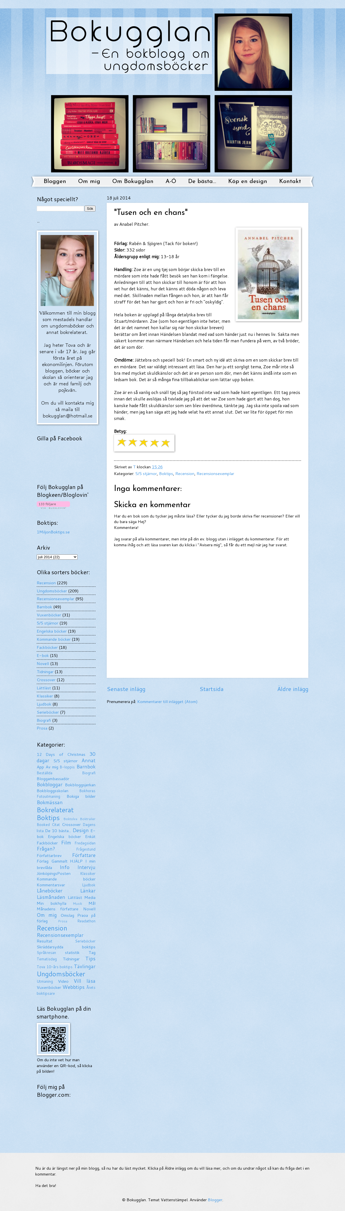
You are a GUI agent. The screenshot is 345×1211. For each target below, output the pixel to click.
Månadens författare (57, 909)
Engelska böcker (52, 631)
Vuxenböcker (49, 615)
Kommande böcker (54, 639)
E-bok (43, 655)
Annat (88, 760)
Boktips (166, 473)
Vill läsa (84, 980)
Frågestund (85, 849)
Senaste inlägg (126, 689)
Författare (83, 855)
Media (89, 897)
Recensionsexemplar (215, 473)
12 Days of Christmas (61, 754)
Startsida (211, 689)
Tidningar (45, 672)
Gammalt (59, 861)
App (40, 767)
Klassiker (45, 696)
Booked (43, 824)
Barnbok (44, 607)
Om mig (89, 181)
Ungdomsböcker (52, 591)
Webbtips (73, 987)
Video (63, 981)
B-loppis (67, 767)
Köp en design (247, 181)
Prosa (42, 728)
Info (64, 867)
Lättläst (44, 688)
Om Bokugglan (132, 181)
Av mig (52, 767)
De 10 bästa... (58, 831)
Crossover (46, 680)
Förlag (42, 861)
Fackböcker (47, 647)
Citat (56, 824)
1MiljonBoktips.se (53, 532)
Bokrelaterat (55, 810)
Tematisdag (47, 958)
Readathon (86, 920)
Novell (43, 663)
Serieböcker (48, 712)
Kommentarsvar (51, 885)
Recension (184, 473)
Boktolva (70, 818)
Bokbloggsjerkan (80, 785)
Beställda (44, 772)
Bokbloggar (49, 784)
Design (81, 830)
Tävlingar (84, 966)
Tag (91, 952)
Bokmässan (50, 802)
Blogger (215, 1200)
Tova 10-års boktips (55, 966)
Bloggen (55, 181)
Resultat (44, 941)
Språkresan (46, 952)
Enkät (90, 836)
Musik (77, 903)
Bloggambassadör (53, 779)
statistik (72, 952)
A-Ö (170, 181)
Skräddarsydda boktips (66, 947)
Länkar (87, 890)
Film (66, 842)
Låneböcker (49, 890)
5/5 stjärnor (146, 473)
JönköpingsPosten (54, 873)
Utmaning (45, 981)
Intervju (86, 867)
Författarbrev (49, 855)
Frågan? (46, 848)
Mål (91, 903)
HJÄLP (76, 861)
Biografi (44, 720)
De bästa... (202, 181)
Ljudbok (44, 704)
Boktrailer (87, 818)
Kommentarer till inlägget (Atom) (167, 701)
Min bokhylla (51, 903)
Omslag (67, 915)
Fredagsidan (84, 843)
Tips (90, 958)
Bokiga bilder (81, 796)
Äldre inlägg (292, 689)
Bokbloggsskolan (52, 791)
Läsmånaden (51, 897)
